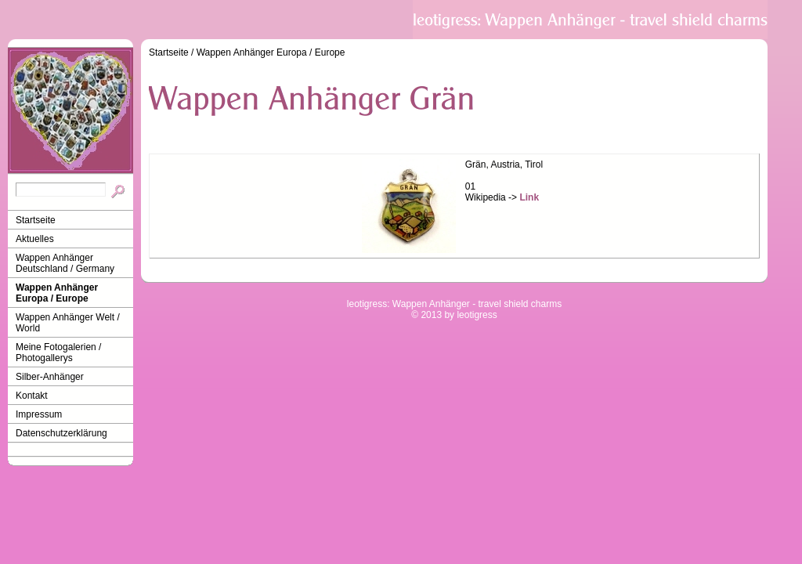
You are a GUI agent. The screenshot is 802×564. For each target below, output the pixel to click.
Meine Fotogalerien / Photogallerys (58, 352)
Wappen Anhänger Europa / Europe (57, 293)
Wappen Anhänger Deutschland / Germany (65, 263)
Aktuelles (35, 238)
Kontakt (32, 395)
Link (529, 197)
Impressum (39, 414)
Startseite (36, 220)
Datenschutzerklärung (61, 433)
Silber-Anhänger (50, 376)
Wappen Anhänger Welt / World (68, 323)
